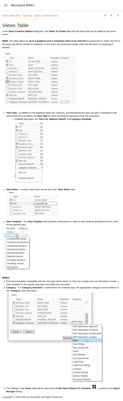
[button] (105, 15)
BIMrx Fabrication (11, 15)
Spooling (27, 15)
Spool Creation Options (46, 15)
